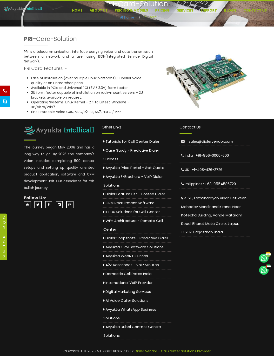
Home (77, 10)
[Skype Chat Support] (5, 101)
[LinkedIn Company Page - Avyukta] (60, 204)
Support (208, 10)
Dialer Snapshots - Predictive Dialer (135, 238)
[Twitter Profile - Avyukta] (39, 204)
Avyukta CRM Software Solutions (133, 246)
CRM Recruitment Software (128, 202)
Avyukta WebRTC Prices (125, 255)
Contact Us (255, 10)
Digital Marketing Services (127, 291)
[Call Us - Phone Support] (5, 91)
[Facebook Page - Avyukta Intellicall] (50, 204)
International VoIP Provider (128, 282)
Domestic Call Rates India (127, 273)
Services (185, 10)
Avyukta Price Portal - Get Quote (133, 167)
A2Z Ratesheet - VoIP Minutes (131, 264)
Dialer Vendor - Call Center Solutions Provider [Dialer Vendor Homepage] (173, 351)
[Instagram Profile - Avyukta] (71, 204)
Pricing (162, 10)
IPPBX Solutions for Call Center (131, 211)
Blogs (230, 10)
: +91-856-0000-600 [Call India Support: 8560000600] (211, 155)
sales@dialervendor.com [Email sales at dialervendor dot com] (211, 141)
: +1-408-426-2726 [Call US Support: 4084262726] (206, 169)
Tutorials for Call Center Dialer (131, 141)
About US (98, 10)
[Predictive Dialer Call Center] (23, 9)
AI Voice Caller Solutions (125, 300)
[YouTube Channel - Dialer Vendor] (28, 204)
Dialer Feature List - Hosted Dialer (134, 193)
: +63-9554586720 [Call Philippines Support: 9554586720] (219, 183)
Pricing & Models (131, 10)
